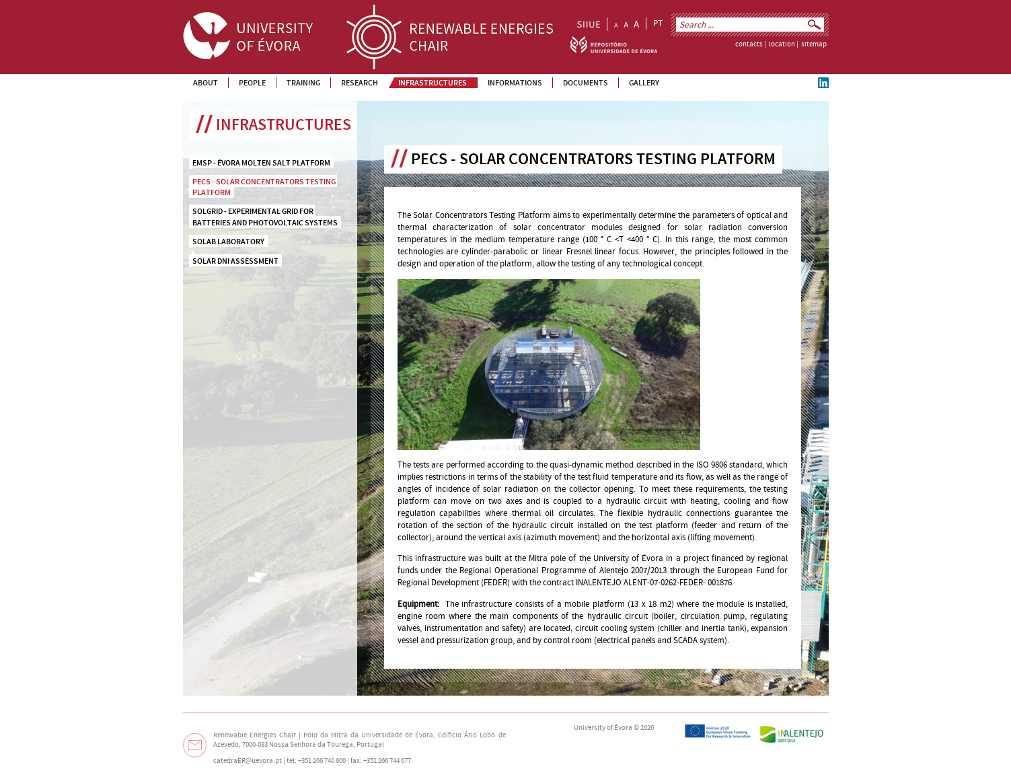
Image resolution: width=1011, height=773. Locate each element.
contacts (749, 44)
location (782, 44)
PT (658, 23)
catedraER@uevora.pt (247, 761)
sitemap (814, 44)
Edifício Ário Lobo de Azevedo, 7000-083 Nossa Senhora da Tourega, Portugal (359, 740)
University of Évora (603, 728)
